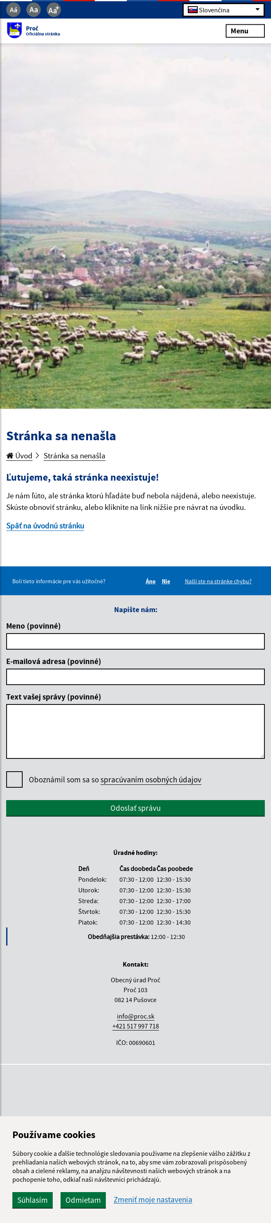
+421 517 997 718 (135, 1026)
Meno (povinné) (33, 626)
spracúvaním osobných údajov (150, 779)
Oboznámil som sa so (115, 780)
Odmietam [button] (83, 1200)
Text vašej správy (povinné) (53, 697)
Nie (167, 581)
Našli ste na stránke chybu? (218, 581)
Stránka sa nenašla (74, 455)
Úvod (19, 455)
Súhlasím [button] (32, 1200)
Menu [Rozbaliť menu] (245, 30)
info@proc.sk (135, 1016)
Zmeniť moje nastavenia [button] (153, 1200)
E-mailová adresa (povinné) (53, 661)
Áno (152, 581)
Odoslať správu (135, 808)
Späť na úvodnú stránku (45, 526)
